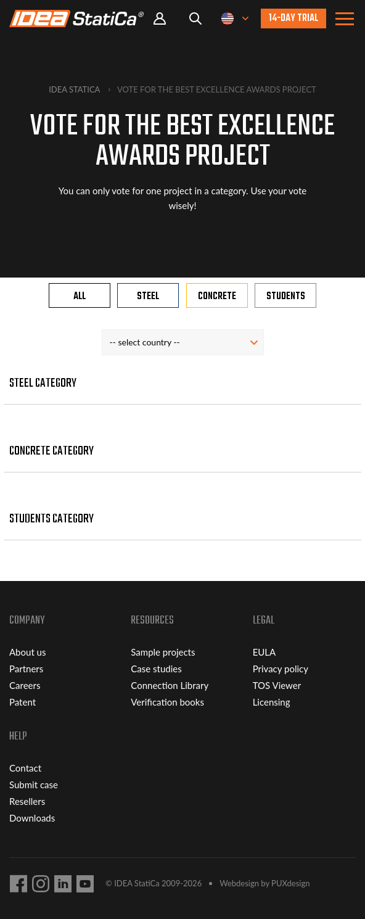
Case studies (156, 668)
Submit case (33, 784)
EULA (264, 651)
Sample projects (163, 651)
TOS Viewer (277, 685)
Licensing (271, 701)
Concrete (217, 297)
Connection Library (169, 685)
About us (27, 651)
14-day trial (293, 18)
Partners (26, 668)
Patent (22, 701)
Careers (24, 685)
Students (285, 297)
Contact (25, 767)
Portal (159, 19)
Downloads (32, 817)
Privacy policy (280, 668)
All (79, 297)
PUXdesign (290, 883)
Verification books (167, 701)
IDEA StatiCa (74, 89)
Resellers (27, 801)
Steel (148, 297)
